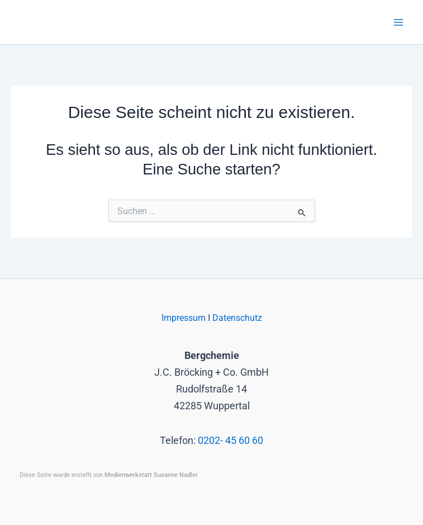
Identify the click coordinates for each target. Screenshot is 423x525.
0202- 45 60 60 (230, 440)
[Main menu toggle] (399, 22)
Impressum (184, 318)
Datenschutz (237, 318)
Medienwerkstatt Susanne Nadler (151, 475)
